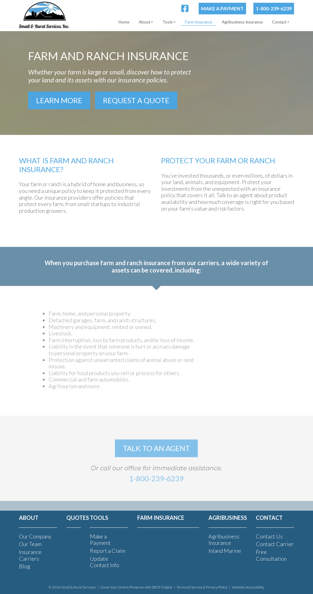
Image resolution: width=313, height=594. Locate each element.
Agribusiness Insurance (242, 22)
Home (124, 22)
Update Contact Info (104, 562)
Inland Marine (224, 550)
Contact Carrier (275, 544)
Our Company (35, 536)
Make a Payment (222, 8)
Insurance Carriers (30, 555)
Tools (168, 22)
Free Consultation (271, 555)
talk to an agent (156, 455)
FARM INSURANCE (160, 517)
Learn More (59, 100)
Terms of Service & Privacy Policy (202, 587)
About (144, 22)
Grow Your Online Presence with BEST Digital (136, 587)
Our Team (30, 544)
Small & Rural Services (78, 587)
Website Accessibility (248, 587)
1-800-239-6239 (274, 8)
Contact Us (269, 536)
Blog (24, 566)
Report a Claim (107, 550)
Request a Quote (136, 100)
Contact (279, 22)
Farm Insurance (198, 22)
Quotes (77, 517)
